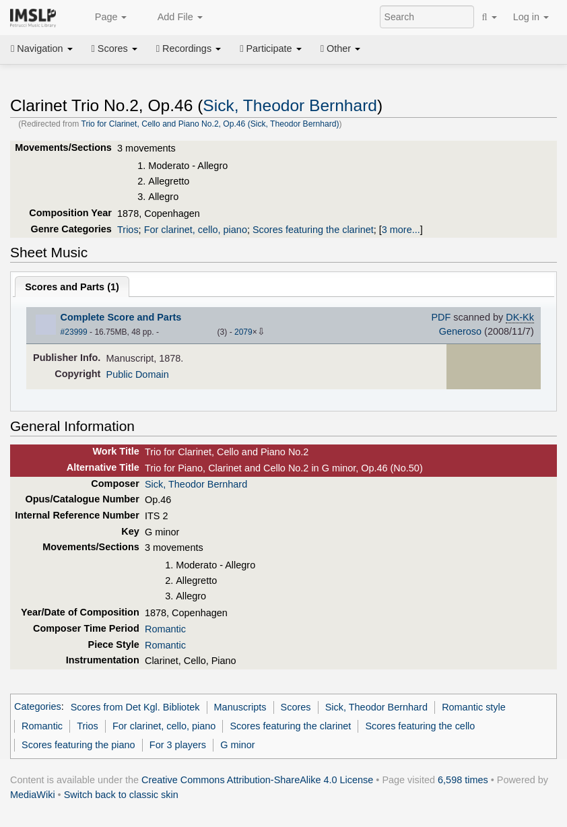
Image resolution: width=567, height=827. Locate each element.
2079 (243, 332)
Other (340, 48)
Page (103, 17)
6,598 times (463, 779)
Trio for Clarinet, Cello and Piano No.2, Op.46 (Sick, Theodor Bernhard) (210, 124)
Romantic (165, 629)
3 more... (401, 229)
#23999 (74, 332)
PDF (441, 317)
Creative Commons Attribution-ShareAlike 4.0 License (257, 779)
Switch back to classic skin (121, 794)
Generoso (460, 331)
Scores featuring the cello (420, 726)
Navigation (42, 48)
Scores (114, 48)
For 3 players (177, 744)
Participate (271, 48)
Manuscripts (240, 707)
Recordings (188, 48)
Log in (531, 16)
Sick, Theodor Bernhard (290, 105)
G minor (237, 744)
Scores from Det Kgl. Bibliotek (135, 707)
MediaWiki (32, 794)
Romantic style (474, 707)
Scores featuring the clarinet (313, 229)
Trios (128, 229)
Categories (37, 707)
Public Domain (137, 374)
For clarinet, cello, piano (195, 229)
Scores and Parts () (72, 287)
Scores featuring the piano (78, 744)
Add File (172, 17)
